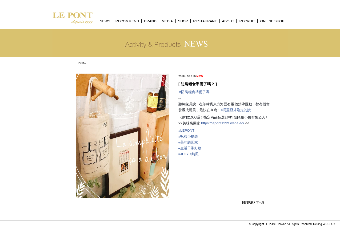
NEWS (105, 21)
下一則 (260, 202)
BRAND (150, 21)
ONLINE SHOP (272, 21)
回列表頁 (247, 202)
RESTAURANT (205, 21)
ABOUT (228, 21)
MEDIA (167, 21)
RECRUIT (247, 21)
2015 (81, 63)
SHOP (183, 21)
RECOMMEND (127, 21)
